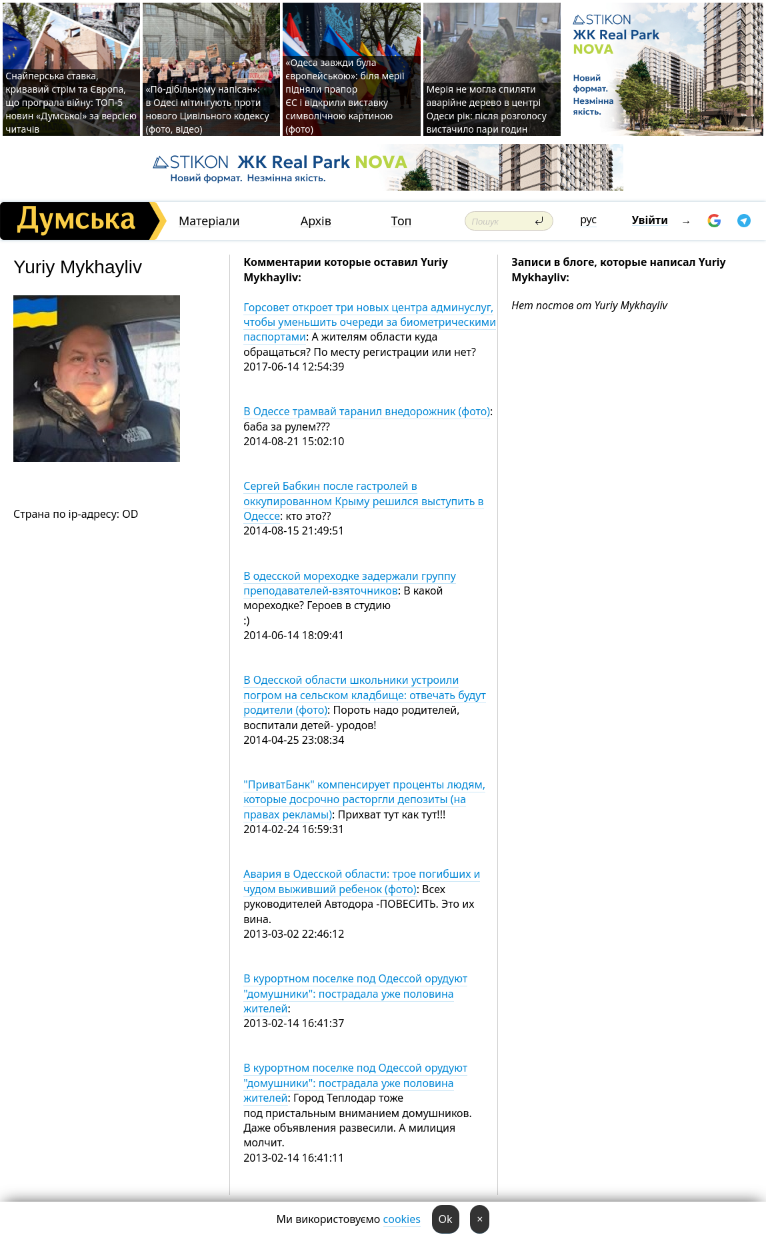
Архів (316, 221)
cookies (402, 1219)
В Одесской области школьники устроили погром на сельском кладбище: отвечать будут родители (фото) (364, 694)
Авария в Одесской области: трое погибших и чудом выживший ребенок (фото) (361, 881)
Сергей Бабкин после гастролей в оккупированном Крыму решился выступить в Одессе (363, 501)
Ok (446, 1219)
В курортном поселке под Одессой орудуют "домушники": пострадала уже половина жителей (355, 993)
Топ (401, 221)
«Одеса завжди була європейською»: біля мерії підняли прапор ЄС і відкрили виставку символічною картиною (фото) (344, 95)
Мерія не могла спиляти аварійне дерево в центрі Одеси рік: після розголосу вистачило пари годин (486, 109)
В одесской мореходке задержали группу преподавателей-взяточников (349, 583)
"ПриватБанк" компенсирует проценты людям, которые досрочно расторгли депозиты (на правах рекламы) (364, 799)
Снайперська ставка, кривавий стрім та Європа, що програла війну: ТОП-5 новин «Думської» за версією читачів (71, 102)
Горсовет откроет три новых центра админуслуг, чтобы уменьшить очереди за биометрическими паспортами (369, 322)
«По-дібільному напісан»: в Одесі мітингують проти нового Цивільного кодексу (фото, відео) (207, 109)
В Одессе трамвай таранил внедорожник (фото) (366, 411)
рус (588, 219)
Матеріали (209, 221)
